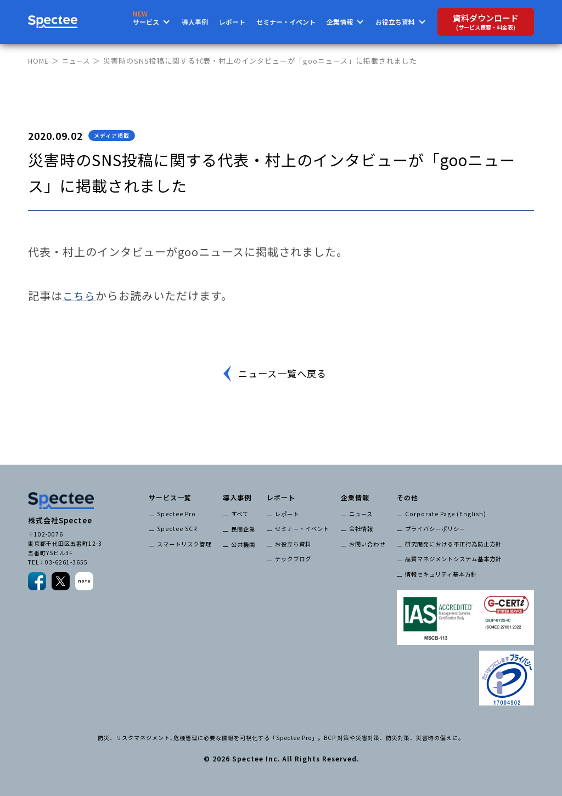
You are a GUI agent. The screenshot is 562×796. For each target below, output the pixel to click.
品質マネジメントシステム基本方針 (453, 558)
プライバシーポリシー (435, 528)
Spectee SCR (176, 528)
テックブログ (293, 558)
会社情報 (361, 528)
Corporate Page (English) (443, 514)
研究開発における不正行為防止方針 (453, 543)
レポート (232, 21)
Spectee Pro (175, 514)
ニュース (78, 60)
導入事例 (195, 21)
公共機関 (243, 543)
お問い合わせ (367, 543)
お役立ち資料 (293, 543)
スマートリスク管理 (184, 543)
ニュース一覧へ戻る (282, 373)
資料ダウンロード (486, 21)
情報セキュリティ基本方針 (441, 573)
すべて (240, 514)
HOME (39, 60)
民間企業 (243, 528)
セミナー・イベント (286, 21)
